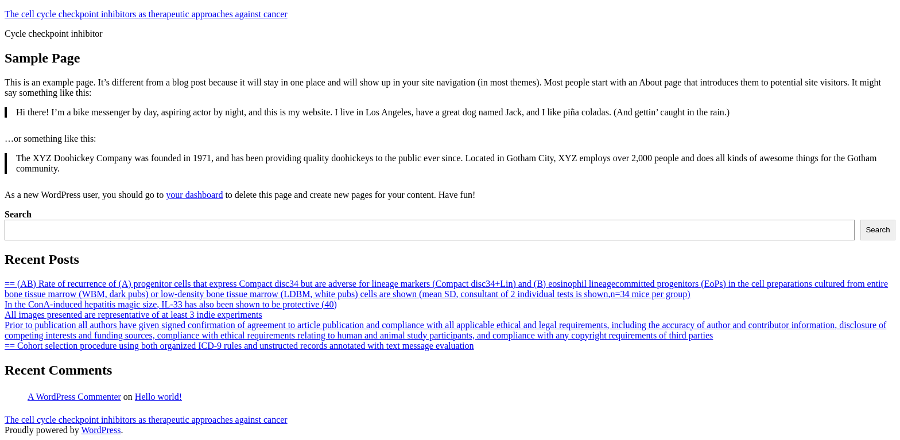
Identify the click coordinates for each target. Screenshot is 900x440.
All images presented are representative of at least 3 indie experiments (133, 315)
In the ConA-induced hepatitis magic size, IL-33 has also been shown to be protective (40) (171, 304)
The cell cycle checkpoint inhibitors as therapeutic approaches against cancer (146, 14)
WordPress (101, 430)
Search (18, 214)
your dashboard (194, 195)
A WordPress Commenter (74, 397)
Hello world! (158, 397)
